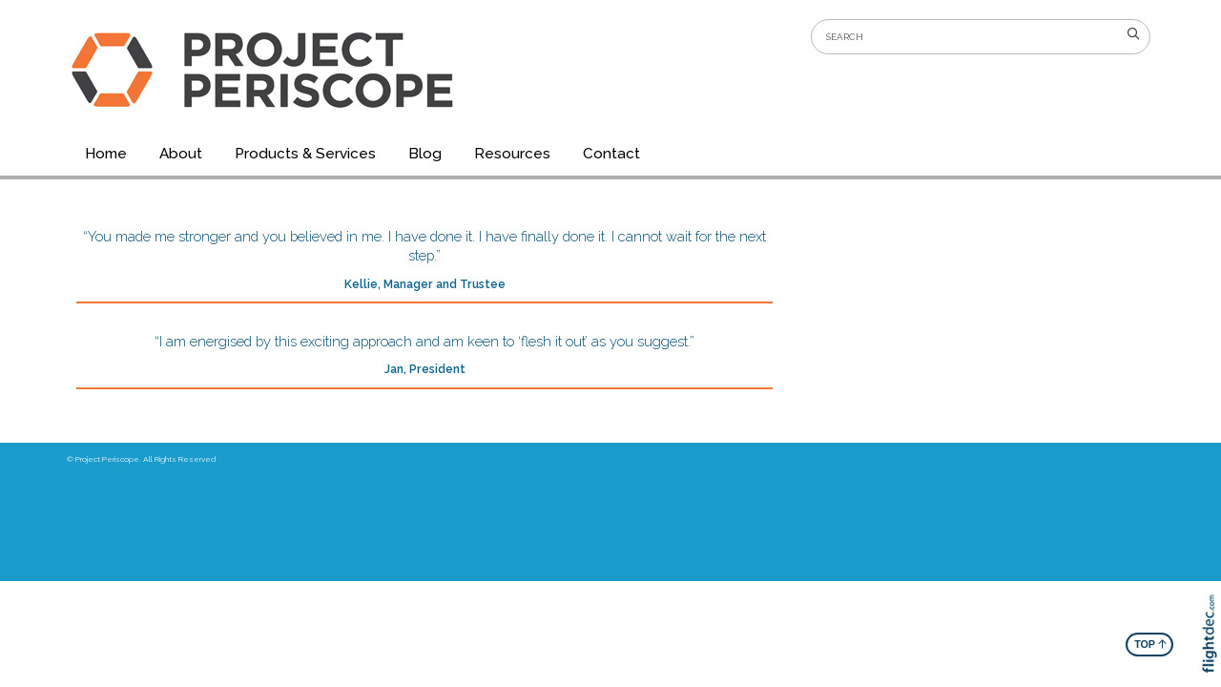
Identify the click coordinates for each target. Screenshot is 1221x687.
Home (106, 153)
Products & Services (305, 153)
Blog (425, 153)
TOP (1150, 643)
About (180, 153)
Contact (611, 153)
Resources (512, 153)
